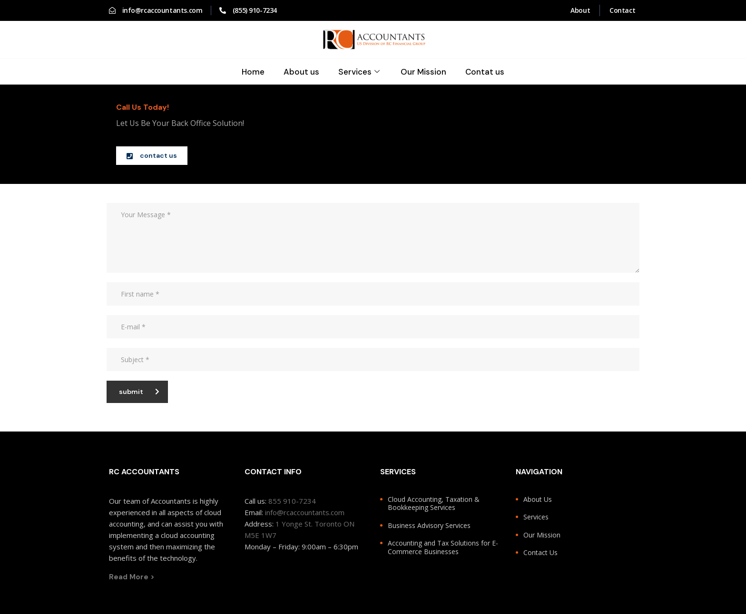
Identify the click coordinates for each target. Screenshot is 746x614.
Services (360, 72)
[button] (151, 155)
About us (301, 72)
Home (253, 72)
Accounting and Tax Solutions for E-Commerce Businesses (443, 547)
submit (139, 391)
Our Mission (424, 72)
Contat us (485, 72)
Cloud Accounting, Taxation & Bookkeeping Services (434, 503)
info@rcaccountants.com (304, 512)
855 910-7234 (292, 501)
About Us (537, 499)
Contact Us (540, 552)
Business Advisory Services (429, 525)
